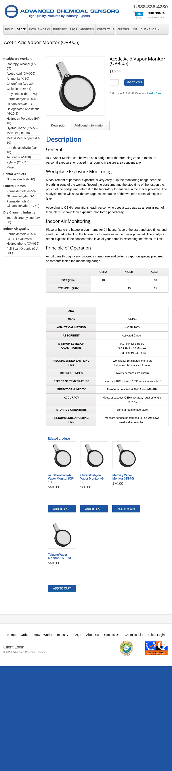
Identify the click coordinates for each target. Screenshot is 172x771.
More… (12, 167)
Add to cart (134, 82)
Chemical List (127, 29)
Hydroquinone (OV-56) (22, 128)
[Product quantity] (114, 82)
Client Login (150, 29)
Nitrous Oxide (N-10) (21, 179)
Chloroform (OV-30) (20, 83)
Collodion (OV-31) (19, 89)
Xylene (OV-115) (18, 162)
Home (9, 29)
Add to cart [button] (62, 509)
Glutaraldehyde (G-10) (22, 104)
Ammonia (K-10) (18, 78)
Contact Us (105, 29)
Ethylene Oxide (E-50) (22, 94)
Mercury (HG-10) (18, 133)
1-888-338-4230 (150, 6)
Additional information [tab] (89, 125)
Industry (60, 29)
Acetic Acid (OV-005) (21, 73)
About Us (87, 29)
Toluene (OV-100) (19, 157)
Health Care (154, 93)
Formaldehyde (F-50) (21, 99)
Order (21, 29)
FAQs (73, 29)
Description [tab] (58, 125)
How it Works (39, 29)
